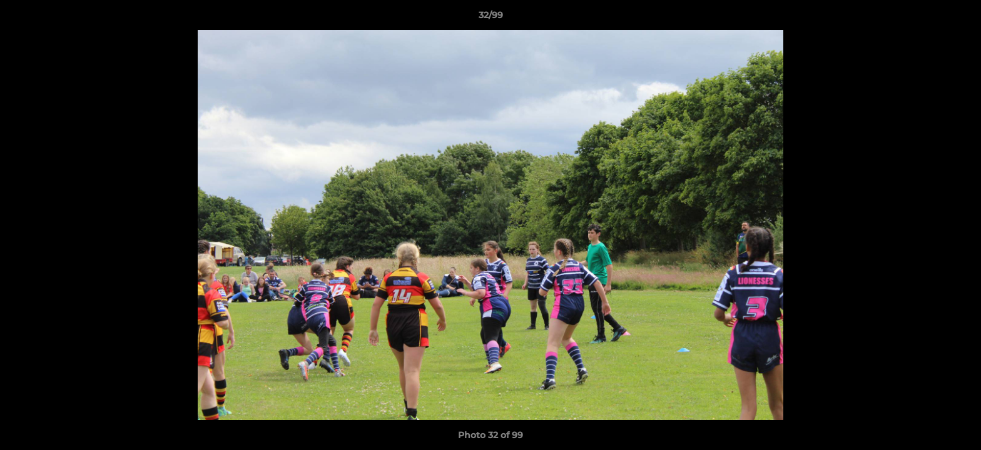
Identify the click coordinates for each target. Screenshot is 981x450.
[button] (958, 18)
